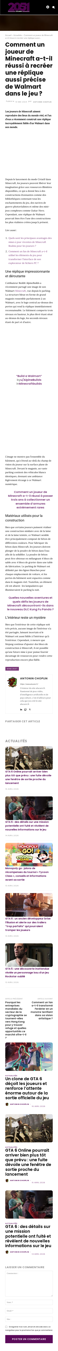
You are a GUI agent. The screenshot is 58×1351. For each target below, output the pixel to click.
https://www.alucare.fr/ (29, 684)
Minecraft (20, 290)
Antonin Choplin (42, 102)
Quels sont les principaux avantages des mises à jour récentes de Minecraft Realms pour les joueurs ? (30, 242)
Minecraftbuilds (30, 384)
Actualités (17, 35)
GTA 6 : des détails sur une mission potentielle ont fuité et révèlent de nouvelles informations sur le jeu (27, 825)
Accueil (8, 35)
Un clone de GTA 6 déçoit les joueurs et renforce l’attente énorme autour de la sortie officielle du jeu (27, 1088)
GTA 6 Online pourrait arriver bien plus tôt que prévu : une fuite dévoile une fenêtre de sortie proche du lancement (28, 1162)
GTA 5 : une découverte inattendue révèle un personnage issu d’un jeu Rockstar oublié (27, 972)
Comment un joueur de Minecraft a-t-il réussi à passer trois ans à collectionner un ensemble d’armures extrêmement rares (30, 499)
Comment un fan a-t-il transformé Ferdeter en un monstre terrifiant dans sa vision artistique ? (42, 1010)
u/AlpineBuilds (30, 380)
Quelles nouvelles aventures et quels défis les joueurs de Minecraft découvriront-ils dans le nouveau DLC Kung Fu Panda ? (30, 603)
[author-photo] (7, 1104)
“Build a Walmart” (29, 376)
